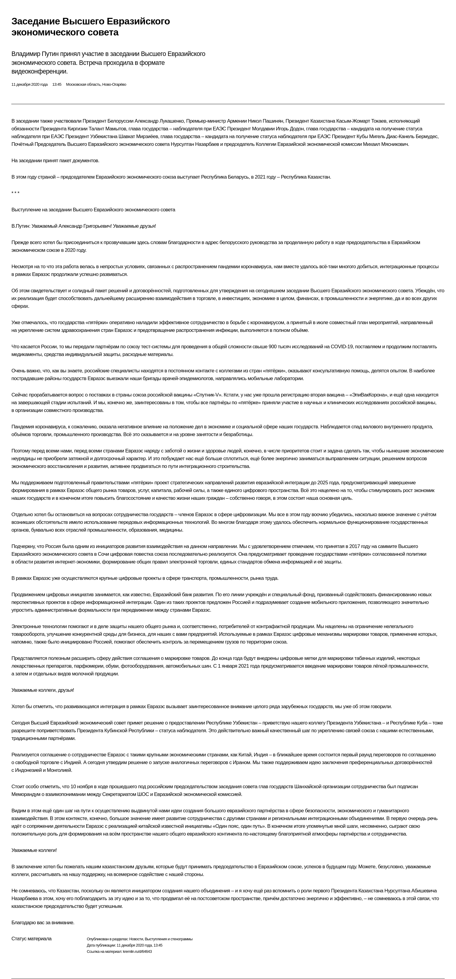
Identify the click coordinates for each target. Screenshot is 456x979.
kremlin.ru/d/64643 (137, 951)
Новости (136, 939)
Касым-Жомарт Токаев (361, 121)
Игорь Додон (290, 129)
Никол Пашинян (265, 121)
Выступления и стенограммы (168, 939)
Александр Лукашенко (159, 121)
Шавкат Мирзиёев (138, 136)
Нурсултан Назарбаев (195, 144)
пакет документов (78, 160)
